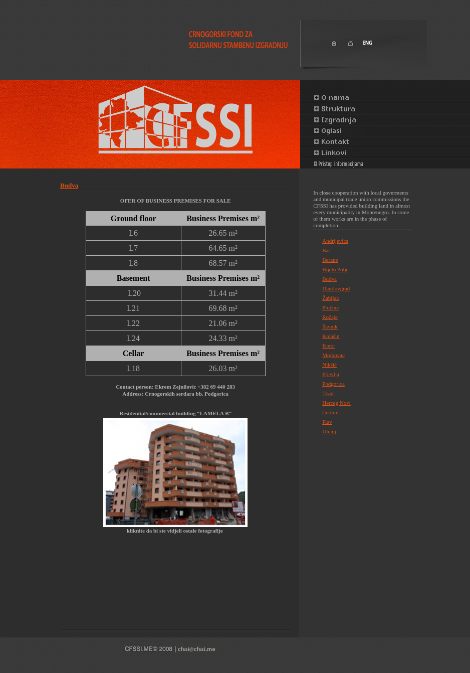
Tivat (328, 393)
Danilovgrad (336, 288)
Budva (69, 185)
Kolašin (330, 336)
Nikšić (329, 365)
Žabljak (330, 298)
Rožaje (330, 317)
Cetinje (330, 412)
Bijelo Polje (335, 269)
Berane (330, 260)
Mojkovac (333, 355)
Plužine (330, 307)
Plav (327, 422)
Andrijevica (335, 241)
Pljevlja (330, 374)
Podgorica (333, 384)
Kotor (328, 346)
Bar (326, 250)
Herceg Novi (336, 403)
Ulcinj (329, 431)
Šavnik (330, 326)
